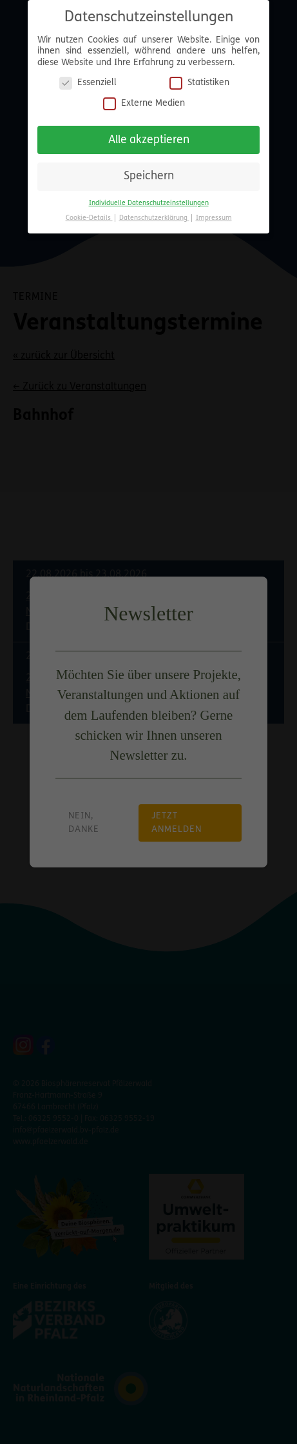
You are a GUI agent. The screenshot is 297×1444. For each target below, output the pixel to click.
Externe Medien (144, 103)
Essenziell (88, 83)
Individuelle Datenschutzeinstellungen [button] (149, 203)
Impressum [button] (214, 218)
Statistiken (199, 83)
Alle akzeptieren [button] (148, 140)
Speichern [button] (149, 176)
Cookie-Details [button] (89, 218)
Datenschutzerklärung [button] (154, 218)
